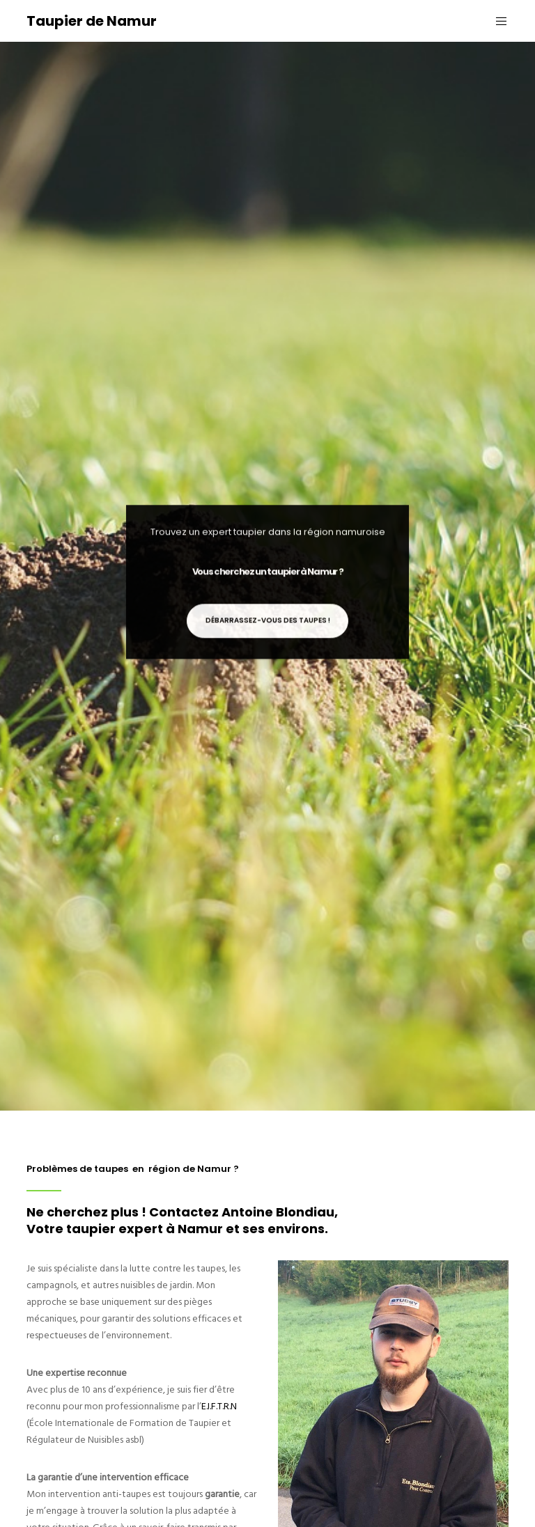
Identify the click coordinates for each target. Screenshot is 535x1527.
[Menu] (496, 21)
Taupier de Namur (91, 21)
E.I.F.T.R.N (219, 1406)
